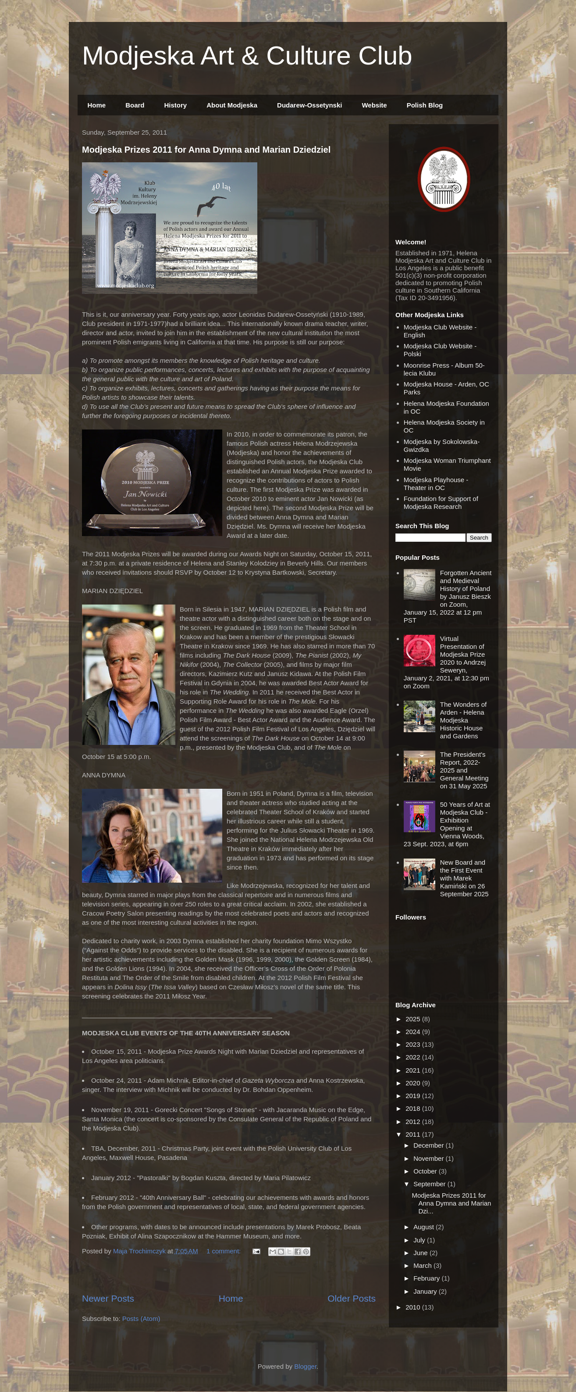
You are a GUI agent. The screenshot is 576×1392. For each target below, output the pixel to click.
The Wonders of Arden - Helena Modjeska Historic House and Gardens (463, 720)
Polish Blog (425, 105)
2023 (413, 1044)
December (429, 1145)
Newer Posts (108, 1298)
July (420, 1240)
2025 (413, 1019)
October (426, 1171)
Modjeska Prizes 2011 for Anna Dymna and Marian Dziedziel (206, 149)
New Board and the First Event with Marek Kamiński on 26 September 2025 (464, 878)
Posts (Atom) (141, 1318)
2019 (413, 1095)
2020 (413, 1083)
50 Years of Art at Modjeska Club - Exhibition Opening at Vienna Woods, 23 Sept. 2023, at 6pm (447, 824)
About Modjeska (231, 105)
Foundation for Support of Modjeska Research (441, 502)
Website (374, 105)
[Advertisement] (228, 1275)
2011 (413, 1134)
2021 (413, 1070)
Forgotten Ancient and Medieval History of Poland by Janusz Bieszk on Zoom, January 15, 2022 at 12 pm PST (448, 596)
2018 (413, 1108)
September (430, 1184)
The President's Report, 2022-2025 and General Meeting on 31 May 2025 (464, 770)
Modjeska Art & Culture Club (247, 55)
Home (97, 105)
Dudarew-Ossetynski (309, 105)
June (421, 1252)
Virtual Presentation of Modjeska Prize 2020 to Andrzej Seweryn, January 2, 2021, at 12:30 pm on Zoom (446, 662)
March (423, 1265)
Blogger (305, 1366)
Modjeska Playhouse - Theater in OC (436, 483)
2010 (413, 1307)
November (429, 1158)
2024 (413, 1031)
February (427, 1278)
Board (134, 105)
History (175, 105)
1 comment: (224, 1251)
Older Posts (351, 1298)
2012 (413, 1121)
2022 (413, 1057)
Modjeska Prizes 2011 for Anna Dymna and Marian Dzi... (451, 1203)
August (424, 1227)
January (426, 1291)
